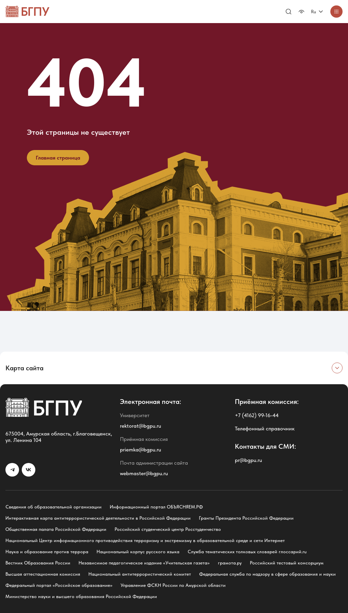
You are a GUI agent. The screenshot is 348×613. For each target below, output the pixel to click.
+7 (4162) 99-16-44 (257, 415)
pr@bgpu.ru (248, 460)
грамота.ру (230, 562)
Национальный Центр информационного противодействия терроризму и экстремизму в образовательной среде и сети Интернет (145, 540)
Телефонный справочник (265, 428)
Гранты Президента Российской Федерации (246, 518)
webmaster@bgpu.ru (144, 473)
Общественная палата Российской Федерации (55, 529)
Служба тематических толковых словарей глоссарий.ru (247, 551)
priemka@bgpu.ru (140, 449)
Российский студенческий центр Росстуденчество (168, 529)
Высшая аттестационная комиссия (42, 574)
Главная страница (58, 157)
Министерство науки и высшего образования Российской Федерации (81, 596)
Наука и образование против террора (46, 551)
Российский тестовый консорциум (287, 562)
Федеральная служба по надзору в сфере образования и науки (267, 574)
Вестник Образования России (37, 562)
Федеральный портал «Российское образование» (58, 585)
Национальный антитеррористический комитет (139, 574)
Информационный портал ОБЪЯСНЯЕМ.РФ (156, 506)
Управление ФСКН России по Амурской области (173, 585)
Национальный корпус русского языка (138, 551)
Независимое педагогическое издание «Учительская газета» (144, 562)
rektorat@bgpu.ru (140, 426)
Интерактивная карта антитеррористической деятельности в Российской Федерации (98, 518)
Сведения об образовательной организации (53, 506)
